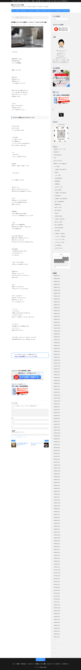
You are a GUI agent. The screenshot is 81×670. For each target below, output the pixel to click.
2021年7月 (56, 444)
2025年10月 (56, 296)
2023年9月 (56, 368)
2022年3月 (56, 421)
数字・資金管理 (58, 224)
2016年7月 (56, 619)
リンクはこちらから (61, 124)
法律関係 (56, 184)
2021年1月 (56, 462)
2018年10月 (56, 540)
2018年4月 (56, 558)
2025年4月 (56, 313)
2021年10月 (56, 435)
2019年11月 (56, 502)
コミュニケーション (59, 239)
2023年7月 (56, 374)
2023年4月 (56, 383)
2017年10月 (56, 575)
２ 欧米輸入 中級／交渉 (59, 192)
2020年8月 (56, 476)
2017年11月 (56, 572)
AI (54, 157)
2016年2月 (56, 634)
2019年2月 (56, 529)
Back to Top (40, 659)
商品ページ (25, 24)
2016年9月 (56, 613)
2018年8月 (56, 546)
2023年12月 (56, 360)
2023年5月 (56, 380)
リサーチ (22, 24)
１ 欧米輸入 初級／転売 (59, 169)
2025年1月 (56, 322)
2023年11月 (56, 363)
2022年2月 (56, 424)
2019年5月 (56, 520)
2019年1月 (56, 532)
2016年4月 (56, 628)
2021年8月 (56, 441)
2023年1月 (56, 392)
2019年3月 (56, 526)
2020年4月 (56, 488)
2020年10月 (56, 470)
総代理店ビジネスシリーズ (59, 149)
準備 (56, 172)
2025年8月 (56, 301)
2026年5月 (56, 275)
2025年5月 (56, 310)
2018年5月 (56, 555)
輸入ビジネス (19, 24)
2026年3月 (56, 281)
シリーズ (55, 166)
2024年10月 (56, 331)
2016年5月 (56, 625)
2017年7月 (56, 584)
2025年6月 (56, 307)
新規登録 (56, 181)
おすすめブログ (58, 248)
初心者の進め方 (57, 154)
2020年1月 (56, 497)
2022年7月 (56, 409)
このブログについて (59, 242)
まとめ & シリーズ (50, 10)
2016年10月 (56, 610)
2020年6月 (56, 482)
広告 (56, 213)
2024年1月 (56, 357)
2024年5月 (56, 345)
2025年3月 (56, 316)
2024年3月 (56, 351)
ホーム (13, 10)
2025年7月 (56, 304)
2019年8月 (56, 511)
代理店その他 (57, 216)
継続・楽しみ (57, 221)
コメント (12, 407)
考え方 (56, 230)
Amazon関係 (57, 178)
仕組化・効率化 (58, 227)
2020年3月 (56, 491)
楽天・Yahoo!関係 (58, 201)
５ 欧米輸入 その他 (58, 233)
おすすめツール (58, 10)
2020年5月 (56, 485)
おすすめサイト (66, 10)
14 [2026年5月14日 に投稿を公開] (61, 261)
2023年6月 (56, 377)
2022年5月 (56, 415)
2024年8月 (56, 336)
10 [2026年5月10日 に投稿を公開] (67, 259)
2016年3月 (56, 631)
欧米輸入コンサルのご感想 (41, 10)
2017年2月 (56, 599)
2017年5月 (56, 590)
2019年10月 (56, 505)
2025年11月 (56, 293)
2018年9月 (56, 543)
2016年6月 (56, 622)
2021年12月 (56, 430)
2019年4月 (56, 523)
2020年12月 (56, 465)
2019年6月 (56, 517)
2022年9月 (56, 403)
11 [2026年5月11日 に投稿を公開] (54, 261)
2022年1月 (56, 427)
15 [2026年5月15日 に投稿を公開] (63, 261)
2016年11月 (56, 607)
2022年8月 (56, 406)
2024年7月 (56, 339)
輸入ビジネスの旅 (17, 5)
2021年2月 (56, 459)
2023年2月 (56, 389)
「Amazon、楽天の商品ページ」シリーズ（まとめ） (26, 356)
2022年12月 (56, 395)
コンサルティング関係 (59, 236)
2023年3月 (56, 386)
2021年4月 (56, 453)
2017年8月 (56, 581)
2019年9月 (56, 508)
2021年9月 (56, 438)
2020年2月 (56, 494)
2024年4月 (56, 348)
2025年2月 (56, 319)
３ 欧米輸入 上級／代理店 (31, 24)
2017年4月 (56, 593)
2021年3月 (56, 456)
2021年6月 (56, 447)
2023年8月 (56, 371)
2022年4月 (56, 418)
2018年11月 (56, 537)
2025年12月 (56, 290)
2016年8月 (56, 616)
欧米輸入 (42, 24)
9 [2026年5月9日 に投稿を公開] (65, 259)
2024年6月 (56, 342)
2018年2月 (56, 564)
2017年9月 (56, 578)
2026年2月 (56, 284)
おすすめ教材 (57, 245)
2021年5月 (56, 450)
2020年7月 (56, 479)
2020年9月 (56, 473)
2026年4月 (56, 278)
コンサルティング (31, 10)
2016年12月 (56, 604)
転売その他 (57, 189)
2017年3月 (56, 596)
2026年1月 (56, 287)
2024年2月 (56, 354)
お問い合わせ (23, 10)
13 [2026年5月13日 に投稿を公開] (59, 261)
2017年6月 (56, 587)
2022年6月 (56, 412)
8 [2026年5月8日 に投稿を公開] (63, 259)
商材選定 (56, 204)
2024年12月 (56, 325)
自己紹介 (18, 10)
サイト (12, 426)
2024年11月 (56, 328)
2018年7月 (56, 549)
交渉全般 (56, 195)
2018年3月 (56, 561)
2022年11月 (56, 398)
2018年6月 (56, 552)
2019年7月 (56, 514)
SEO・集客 (57, 210)
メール (13, 422)
